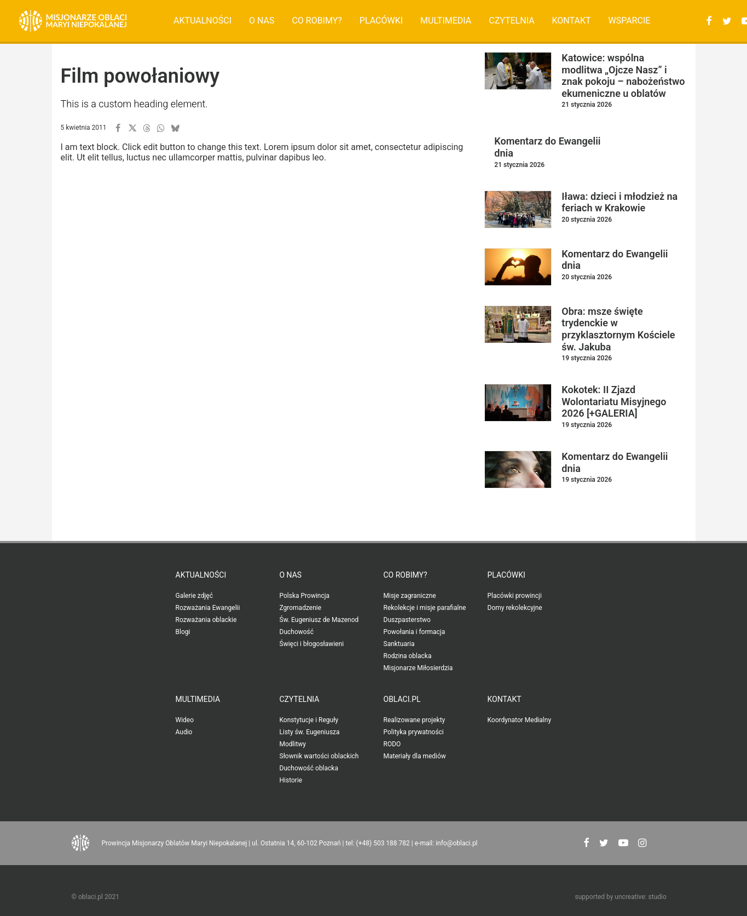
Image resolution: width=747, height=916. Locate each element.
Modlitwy (293, 744)
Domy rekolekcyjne (515, 608)
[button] (707, 21)
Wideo (185, 720)
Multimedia (445, 20)
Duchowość (297, 632)
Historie (291, 780)
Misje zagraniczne (410, 596)
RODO (392, 744)
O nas (261, 20)
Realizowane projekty (414, 720)
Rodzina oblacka (408, 656)
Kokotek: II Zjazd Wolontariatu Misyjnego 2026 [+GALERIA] (613, 401)
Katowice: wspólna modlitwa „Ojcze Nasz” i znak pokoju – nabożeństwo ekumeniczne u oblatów (623, 75)
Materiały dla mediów (415, 756)
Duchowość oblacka (309, 768)
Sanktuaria (399, 644)
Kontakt (571, 20)
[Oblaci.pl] (73, 21)
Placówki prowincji (515, 596)
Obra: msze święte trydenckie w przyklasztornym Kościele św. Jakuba (618, 329)
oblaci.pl (402, 699)
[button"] (586, 844)
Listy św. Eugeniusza (310, 732)
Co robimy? (317, 20)
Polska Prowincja (305, 596)
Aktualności (202, 20)
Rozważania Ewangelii (208, 608)
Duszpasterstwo (407, 620)
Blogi (183, 632)
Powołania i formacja (414, 632)
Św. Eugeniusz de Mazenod (319, 620)
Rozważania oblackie (206, 620)
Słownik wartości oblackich (319, 756)
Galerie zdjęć (194, 596)
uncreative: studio (640, 897)
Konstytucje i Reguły (309, 720)
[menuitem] (202, 21)
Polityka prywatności (414, 732)
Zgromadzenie (301, 608)
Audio (184, 732)
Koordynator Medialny (520, 720)
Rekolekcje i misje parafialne (425, 608)
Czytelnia (511, 20)
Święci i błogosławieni (312, 644)
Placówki (381, 20)
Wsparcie (629, 20)
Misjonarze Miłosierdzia (418, 668)
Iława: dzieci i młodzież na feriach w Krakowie (619, 202)
